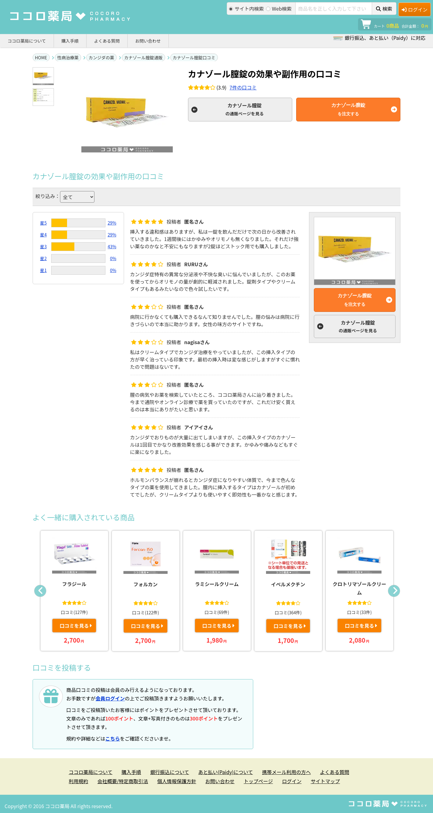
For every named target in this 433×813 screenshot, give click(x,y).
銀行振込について (169, 772)
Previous (40, 591)
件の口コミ (243, 87)
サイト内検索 (246, 8)
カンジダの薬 (101, 57)
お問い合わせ (148, 41)
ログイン (415, 9)
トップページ (258, 781)
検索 (384, 8)
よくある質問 (107, 41)
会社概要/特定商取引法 (123, 781)
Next (394, 591)
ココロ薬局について (27, 41)
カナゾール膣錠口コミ (194, 57)
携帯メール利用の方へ (286, 772)
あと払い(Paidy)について (225, 772)
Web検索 (279, 8)
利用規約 (78, 781)
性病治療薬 (68, 57)
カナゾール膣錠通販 (143, 57)
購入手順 (70, 41)
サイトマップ (325, 781)
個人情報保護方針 (176, 781)
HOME (41, 57)
